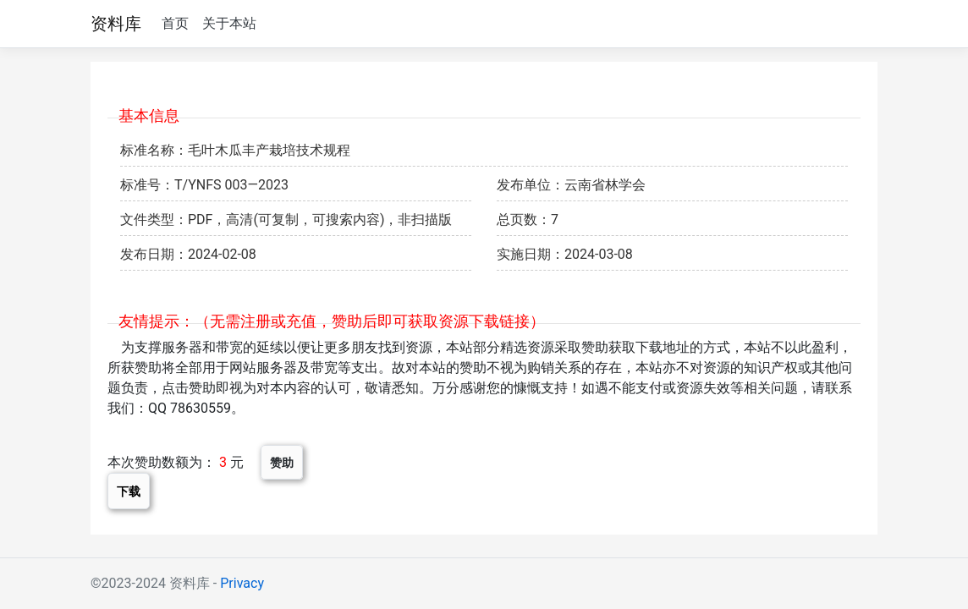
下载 (128, 491)
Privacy (242, 583)
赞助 (282, 462)
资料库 (116, 24)
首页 (175, 23)
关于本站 (229, 23)
